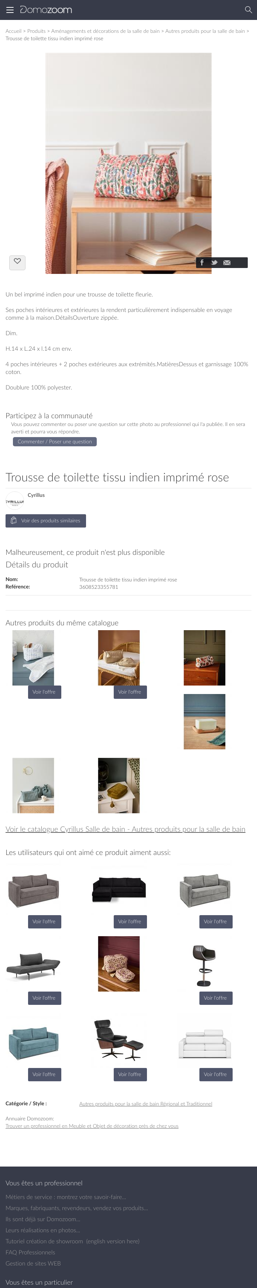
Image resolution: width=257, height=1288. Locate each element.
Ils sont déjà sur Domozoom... (43, 1219)
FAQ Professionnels (30, 1252)
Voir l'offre (43, 691)
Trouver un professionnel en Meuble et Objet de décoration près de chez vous (92, 1125)
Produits (36, 30)
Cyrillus (36, 495)
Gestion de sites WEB (33, 1263)
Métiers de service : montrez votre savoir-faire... (66, 1197)
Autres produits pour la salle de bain (205, 30)
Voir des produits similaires (45, 521)
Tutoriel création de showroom (44, 1241)
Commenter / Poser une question (55, 441)
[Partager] (201, 263)
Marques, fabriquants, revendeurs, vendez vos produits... (77, 1208)
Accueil (13, 30)
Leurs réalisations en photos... (43, 1230)
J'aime (17, 262)
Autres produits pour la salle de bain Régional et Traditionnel (145, 1103)
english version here (113, 1241)
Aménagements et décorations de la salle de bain (105, 30)
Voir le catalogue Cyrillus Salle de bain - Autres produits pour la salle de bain (126, 829)
